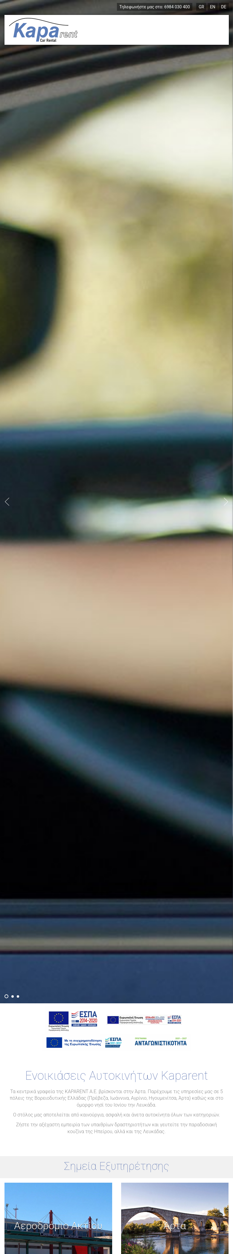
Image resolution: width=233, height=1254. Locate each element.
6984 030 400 (154, 6)
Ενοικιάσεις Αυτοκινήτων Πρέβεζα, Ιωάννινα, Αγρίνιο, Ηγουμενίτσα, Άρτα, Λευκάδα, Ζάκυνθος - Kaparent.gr (43, 30)
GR (201, 6)
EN (212, 6)
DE (223, 6)
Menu (211, 30)
